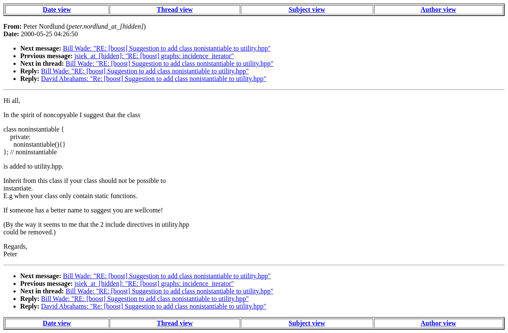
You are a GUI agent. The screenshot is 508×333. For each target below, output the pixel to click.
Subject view (307, 9)
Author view (439, 9)
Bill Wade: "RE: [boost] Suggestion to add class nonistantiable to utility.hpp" (167, 48)
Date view (57, 9)
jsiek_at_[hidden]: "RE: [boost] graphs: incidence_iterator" (154, 55)
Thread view (175, 9)
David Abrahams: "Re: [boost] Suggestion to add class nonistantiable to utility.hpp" (153, 78)
